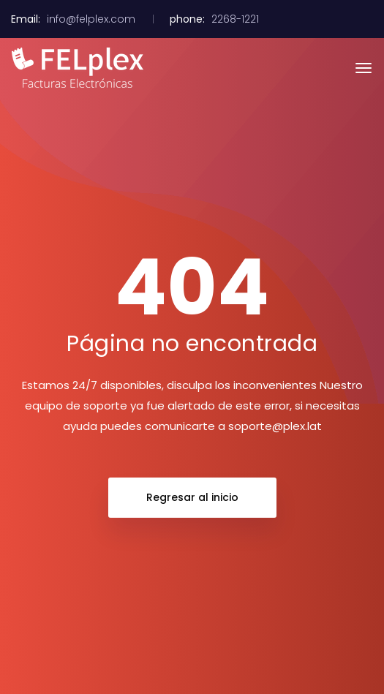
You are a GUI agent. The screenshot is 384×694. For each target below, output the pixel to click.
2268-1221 (235, 19)
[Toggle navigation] (363, 68)
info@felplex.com (91, 19)
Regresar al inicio (192, 497)
